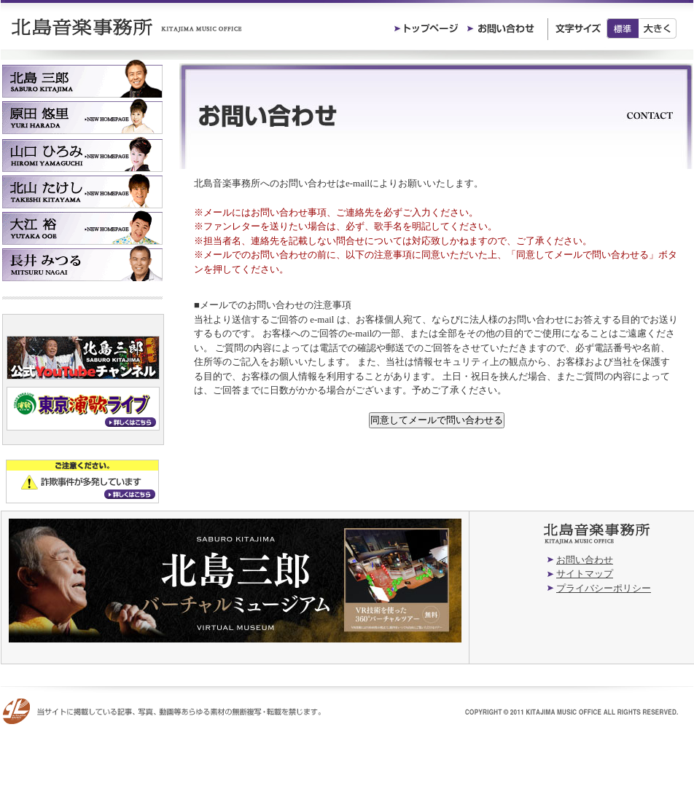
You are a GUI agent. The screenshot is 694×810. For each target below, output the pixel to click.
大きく (658, 28)
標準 (623, 28)
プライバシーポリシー (603, 588)
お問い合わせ (584, 559)
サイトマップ (584, 573)
